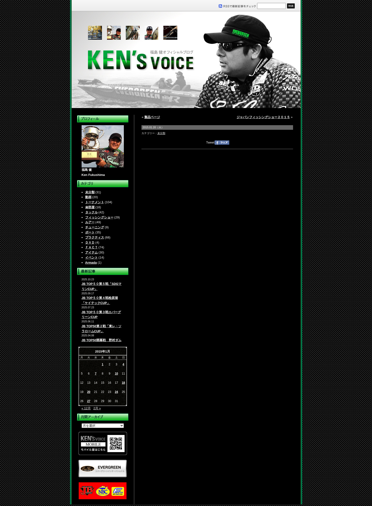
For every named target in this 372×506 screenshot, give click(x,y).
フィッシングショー (99, 217)
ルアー (90, 222)
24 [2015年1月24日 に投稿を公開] (116, 392)
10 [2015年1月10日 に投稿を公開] (116, 373)
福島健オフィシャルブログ (186, 59)
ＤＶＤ (90, 242)
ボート (90, 232)
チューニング (94, 227)
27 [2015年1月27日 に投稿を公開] (88, 401)
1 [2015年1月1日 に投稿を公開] (103, 364)
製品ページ (152, 117)
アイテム (91, 252)
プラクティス (94, 237)
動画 (88, 197)
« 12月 (86, 408)
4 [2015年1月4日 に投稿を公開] (123, 364)
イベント (91, 257)
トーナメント (94, 202)
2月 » (97, 408)
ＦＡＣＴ (91, 247)
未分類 (90, 192)
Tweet (210, 142)
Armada (91, 262)
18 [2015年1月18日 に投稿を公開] (123, 382)
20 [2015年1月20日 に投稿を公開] (88, 392)
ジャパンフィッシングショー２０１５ (263, 117)
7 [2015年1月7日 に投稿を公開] (96, 373)
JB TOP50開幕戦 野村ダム (101, 340)
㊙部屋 (90, 207)
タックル (91, 212)
